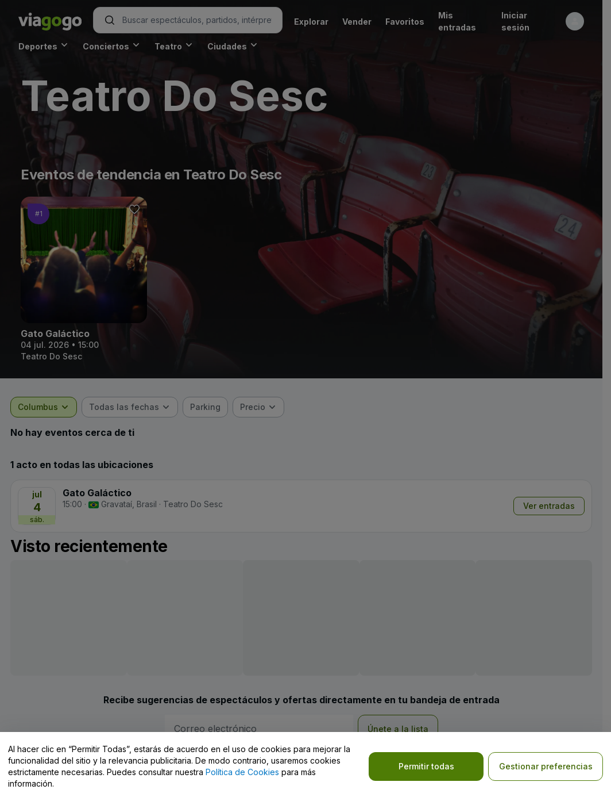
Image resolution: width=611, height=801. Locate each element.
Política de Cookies (242, 772)
